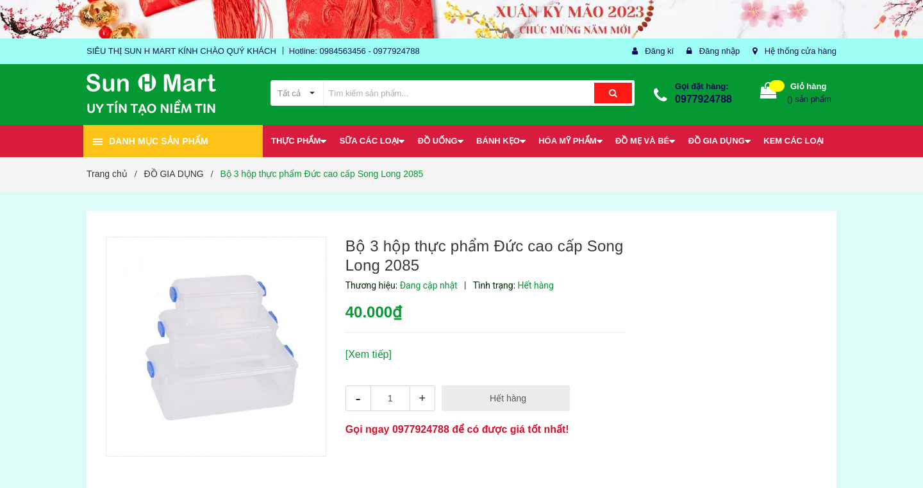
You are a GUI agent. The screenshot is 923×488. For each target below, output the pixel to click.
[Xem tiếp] (368, 354)
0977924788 (703, 99)
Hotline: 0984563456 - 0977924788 (354, 51)
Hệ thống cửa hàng (800, 51)
